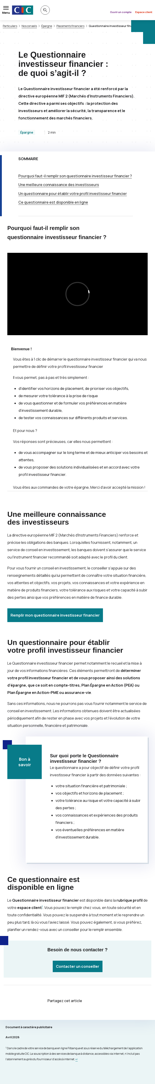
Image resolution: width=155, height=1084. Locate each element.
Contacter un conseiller (77, 966)
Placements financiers (70, 26)
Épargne (46, 26)
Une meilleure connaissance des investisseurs (58, 184)
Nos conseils (29, 26)
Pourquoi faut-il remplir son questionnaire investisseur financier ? (75, 175)
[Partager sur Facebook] (105, 1001)
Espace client (143, 12)
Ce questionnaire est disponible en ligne (53, 202)
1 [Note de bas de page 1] (42, 907)
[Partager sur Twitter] (94, 1001)
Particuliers (10, 26)
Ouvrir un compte (121, 12)
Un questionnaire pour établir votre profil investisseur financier (72, 193)
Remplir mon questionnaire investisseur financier (55, 615)
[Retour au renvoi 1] (76, 1059)
